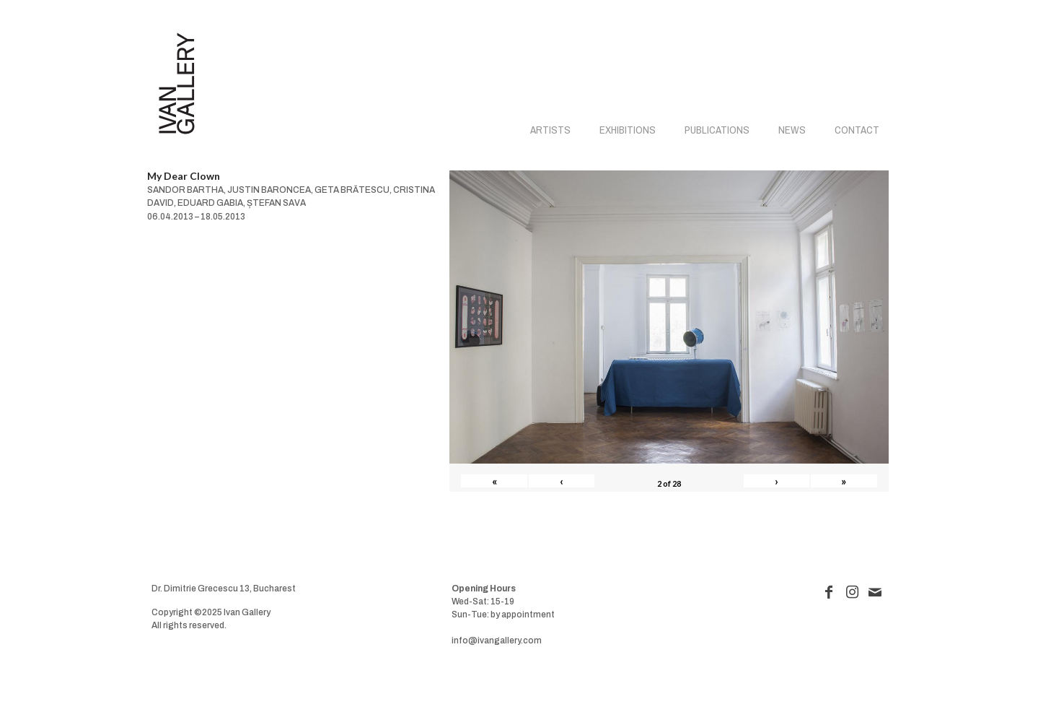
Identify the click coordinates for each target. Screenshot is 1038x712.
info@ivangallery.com (497, 640)
